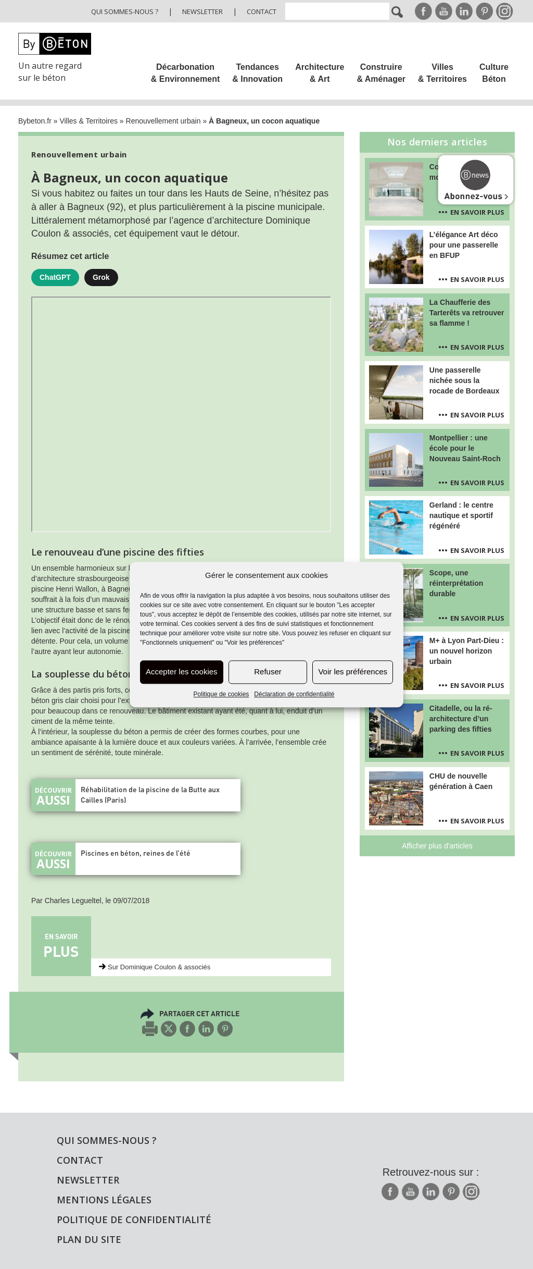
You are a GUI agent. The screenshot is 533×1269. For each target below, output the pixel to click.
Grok (101, 277)
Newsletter (202, 11)
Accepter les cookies (182, 672)
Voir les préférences (352, 672)
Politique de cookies (221, 694)
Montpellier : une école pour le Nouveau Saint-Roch (465, 448)
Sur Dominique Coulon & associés (159, 967)
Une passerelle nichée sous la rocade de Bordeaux (464, 380)
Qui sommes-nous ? (124, 11)
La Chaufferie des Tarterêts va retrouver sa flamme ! (466, 312)
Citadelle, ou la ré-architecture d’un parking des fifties (460, 718)
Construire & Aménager (381, 73)
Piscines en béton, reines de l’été (136, 852)
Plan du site (89, 1239)
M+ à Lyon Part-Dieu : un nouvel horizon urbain (466, 651)
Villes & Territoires (442, 73)
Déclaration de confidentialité (294, 694)
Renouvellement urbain (163, 121)
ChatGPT (55, 277)
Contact (261, 11)
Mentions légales (104, 1199)
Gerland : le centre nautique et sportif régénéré (461, 515)
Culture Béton (494, 73)
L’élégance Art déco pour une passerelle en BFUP (463, 245)
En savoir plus (477, 212)
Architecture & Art (319, 73)
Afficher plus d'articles (437, 846)
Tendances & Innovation (257, 73)
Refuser (268, 672)
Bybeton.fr (35, 121)
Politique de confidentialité (134, 1219)
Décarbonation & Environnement (185, 73)
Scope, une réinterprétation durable (456, 583)
